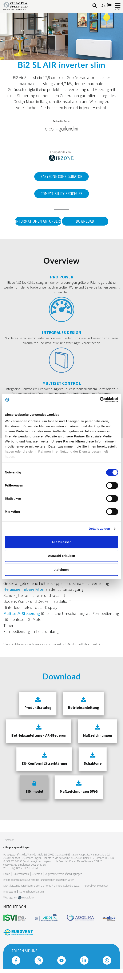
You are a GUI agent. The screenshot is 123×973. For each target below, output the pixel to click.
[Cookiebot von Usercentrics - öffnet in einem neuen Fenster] (99, 399)
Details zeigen (99, 528)
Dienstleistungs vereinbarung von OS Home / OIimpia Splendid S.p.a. (41, 885)
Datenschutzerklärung (31, 891)
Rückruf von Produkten (96, 885)
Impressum (9, 891)
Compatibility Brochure (62, 193)
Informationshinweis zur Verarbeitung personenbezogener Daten (38, 880)
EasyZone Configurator (61, 176)
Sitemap (37, 874)
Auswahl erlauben (61, 555)
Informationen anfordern (38, 221)
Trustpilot (8, 840)
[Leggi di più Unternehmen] (21, 874)
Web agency (10, 897)
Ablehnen (61, 569)
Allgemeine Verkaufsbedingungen (63, 874)
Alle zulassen (61, 542)
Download (85, 221)
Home (6, 874)
